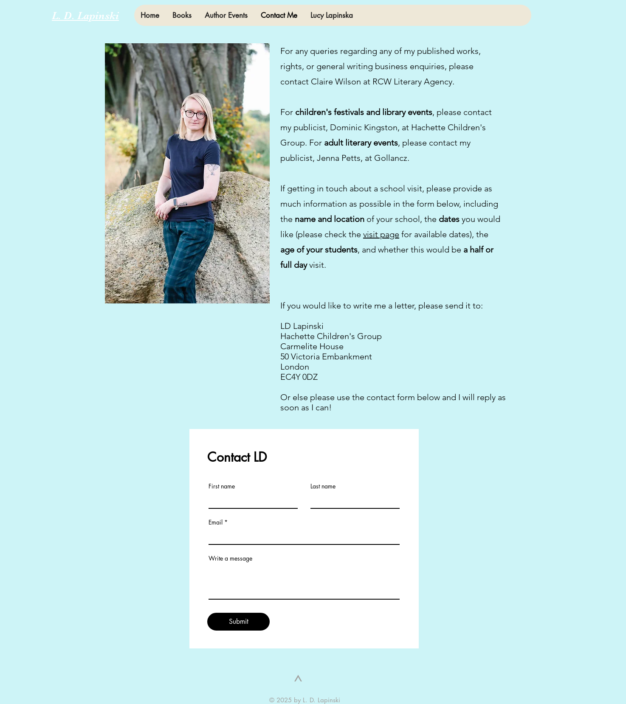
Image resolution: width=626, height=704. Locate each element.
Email (216, 522)
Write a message (230, 558)
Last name (323, 486)
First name (222, 486)
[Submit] (238, 622)
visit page (381, 234)
